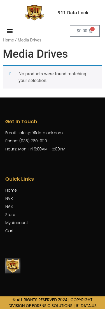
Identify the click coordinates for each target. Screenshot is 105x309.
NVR (9, 198)
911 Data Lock (73, 12)
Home (8, 40)
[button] (10, 31)
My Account (16, 223)
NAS (9, 206)
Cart (9, 231)
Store (10, 214)
